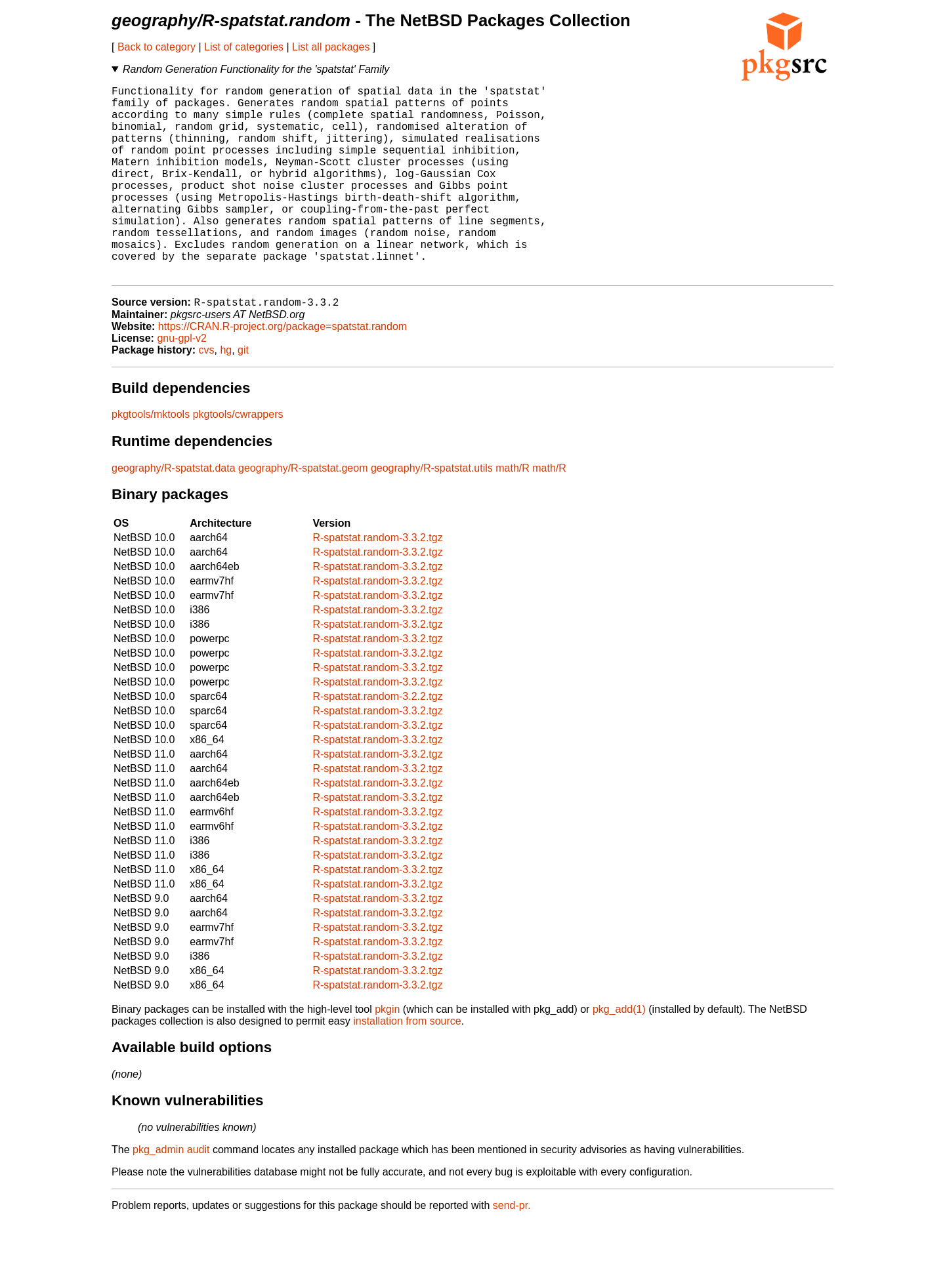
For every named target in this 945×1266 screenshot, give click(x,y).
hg (226, 393)
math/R (512, 512)
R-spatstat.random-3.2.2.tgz (377, 740)
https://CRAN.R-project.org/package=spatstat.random (282, 370)
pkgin (387, 1053)
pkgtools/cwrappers (238, 458)
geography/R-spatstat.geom (303, 512)
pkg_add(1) (619, 1053)
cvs (207, 393)
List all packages (330, 46)
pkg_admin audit (171, 1193)
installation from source (407, 1065)
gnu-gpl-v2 (182, 382)
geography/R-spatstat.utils (432, 512)
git (243, 393)
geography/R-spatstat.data (174, 512)
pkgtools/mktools (151, 458)
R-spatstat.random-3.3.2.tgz (377, 581)
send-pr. (512, 1249)
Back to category (156, 46)
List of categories (244, 46)
